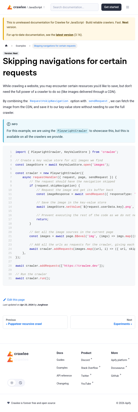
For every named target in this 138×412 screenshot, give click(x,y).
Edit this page (14, 299)
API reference (64, 375)
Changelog (63, 383)
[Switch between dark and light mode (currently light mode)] (16, 383)
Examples (62, 367)
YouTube (88, 383)
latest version (64, 35)
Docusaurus (119, 367)
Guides (60, 359)
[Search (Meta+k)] (74, 7)
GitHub (117, 375)
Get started (111, 7)
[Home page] (6, 46)
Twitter (87, 375)
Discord (87, 359)
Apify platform (121, 359)
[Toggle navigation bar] (127, 7)
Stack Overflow (91, 367)
